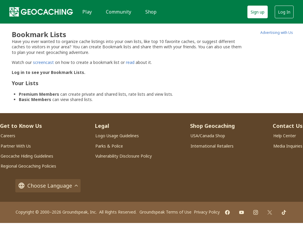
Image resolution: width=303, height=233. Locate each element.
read (130, 62)
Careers (8, 135)
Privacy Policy (207, 212)
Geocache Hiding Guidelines (27, 156)
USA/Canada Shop (208, 135)
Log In (284, 12)
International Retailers (212, 146)
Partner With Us (16, 146)
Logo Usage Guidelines (117, 135)
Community (118, 12)
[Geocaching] (41, 12)
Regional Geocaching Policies (28, 166)
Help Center (284, 135)
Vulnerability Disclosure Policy (123, 156)
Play (87, 12)
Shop (151, 12)
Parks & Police (109, 146)
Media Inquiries (287, 146)
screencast (43, 62)
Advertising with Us (276, 32)
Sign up (257, 12)
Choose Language (48, 185)
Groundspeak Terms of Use (165, 212)
